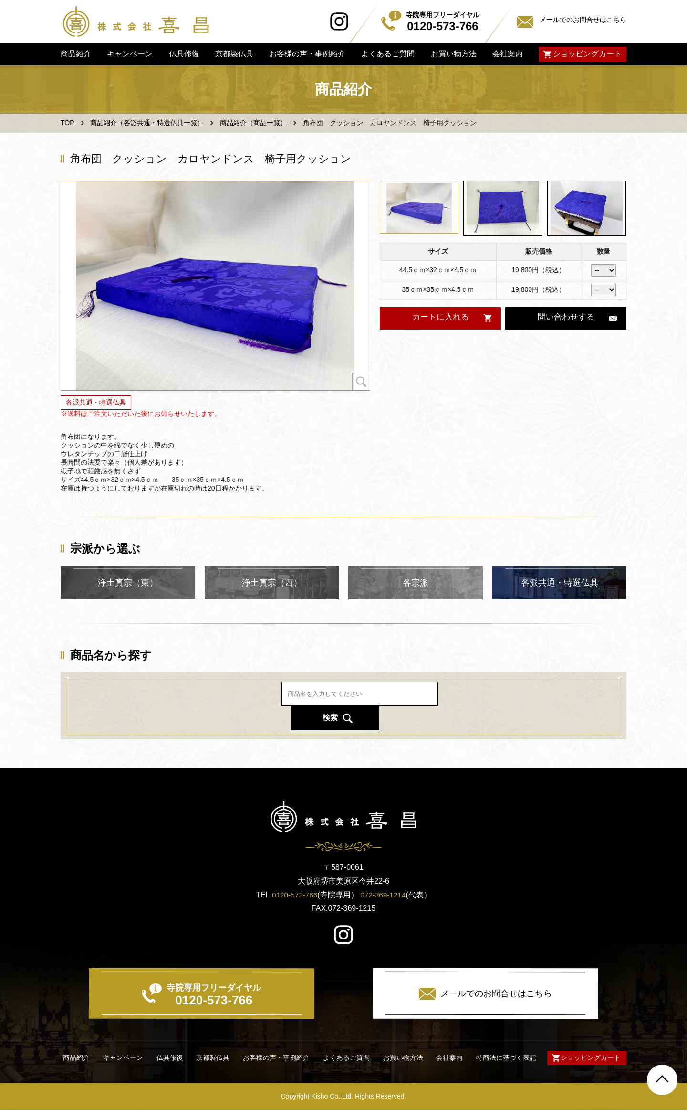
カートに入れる (440, 317)
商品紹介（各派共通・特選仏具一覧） (147, 123)
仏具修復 (183, 54)
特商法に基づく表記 (504, 1058)
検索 (466, 705)
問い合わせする (566, 317)
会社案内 (507, 54)
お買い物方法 (453, 54)
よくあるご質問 (388, 54)
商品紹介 (76, 54)
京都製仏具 (234, 54)
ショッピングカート (587, 54)
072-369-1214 (384, 895)
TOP (67, 123)
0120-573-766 (294, 895)
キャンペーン (130, 54)
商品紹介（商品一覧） (253, 123)
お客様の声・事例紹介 (307, 54)
